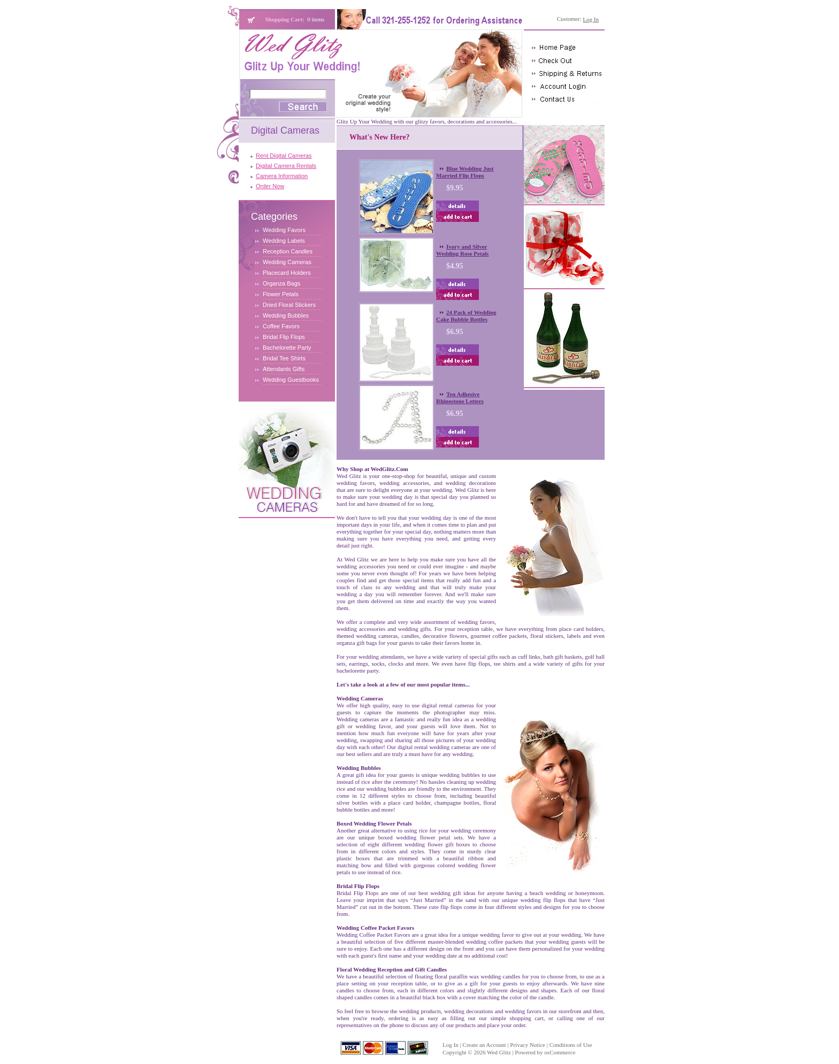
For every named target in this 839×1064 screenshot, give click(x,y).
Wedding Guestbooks (291, 379)
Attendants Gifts (283, 369)
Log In (451, 1045)
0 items (315, 19)
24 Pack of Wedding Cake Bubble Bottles (466, 315)
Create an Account (484, 1045)
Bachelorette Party (287, 347)
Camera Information (282, 176)
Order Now (270, 186)
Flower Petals (281, 294)
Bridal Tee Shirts (284, 358)
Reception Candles (287, 251)
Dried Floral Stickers (289, 305)
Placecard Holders (287, 272)
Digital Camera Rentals (286, 166)
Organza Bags (281, 283)
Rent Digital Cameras (284, 155)
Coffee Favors (281, 326)
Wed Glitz (499, 1052)
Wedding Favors (284, 230)
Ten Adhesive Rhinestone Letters (460, 397)
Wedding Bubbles (286, 315)
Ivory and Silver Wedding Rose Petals (462, 250)
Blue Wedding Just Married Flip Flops (464, 172)
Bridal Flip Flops (284, 337)
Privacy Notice (527, 1045)
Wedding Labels (284, 240)
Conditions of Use (571, 1045)
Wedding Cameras (287, 262)
